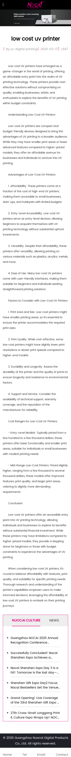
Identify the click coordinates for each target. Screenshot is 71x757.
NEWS (54, 620)
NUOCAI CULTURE (26, 620)
